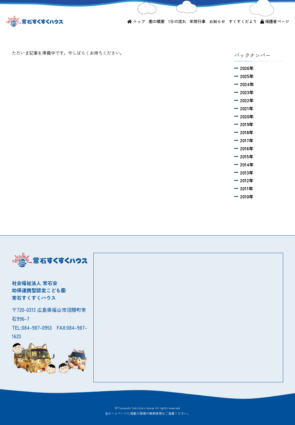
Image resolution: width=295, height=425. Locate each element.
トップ (136, 21)
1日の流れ (177, 21)
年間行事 (198, 21)
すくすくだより (243, 21)
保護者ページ (274, 21)
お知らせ (217, 21)
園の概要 (157, 21)
